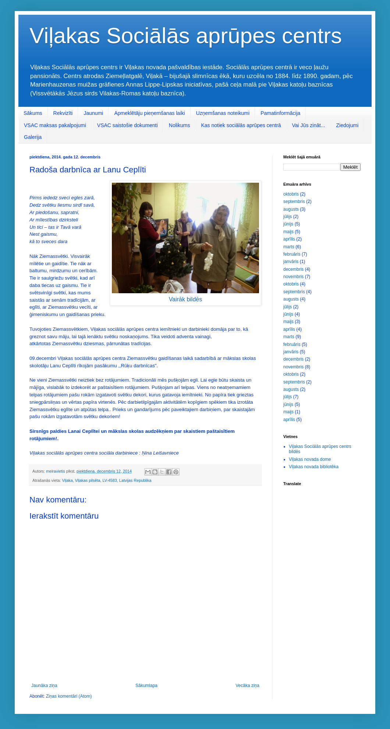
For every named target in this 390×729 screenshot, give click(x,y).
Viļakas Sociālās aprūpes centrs (185, 35)
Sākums (33, 113)
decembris (293, 269)
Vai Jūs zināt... (308, 125)
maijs (288, 231)
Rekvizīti (63, 113)
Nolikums (179, 125)
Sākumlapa (146, 685)
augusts (291, 209)
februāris (292, 254)
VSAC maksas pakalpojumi (55, 125)
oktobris (291, 194)
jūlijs (287, 216)
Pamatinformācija (280, 113)
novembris (293, 276)
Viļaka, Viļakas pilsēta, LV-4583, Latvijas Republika (106, 480)
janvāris (290, 261)
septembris (294, 201)
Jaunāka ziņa (44, 685)
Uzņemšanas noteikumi (223, 113)
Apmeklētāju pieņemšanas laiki (149, 113)
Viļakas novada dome (310, 459)
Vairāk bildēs (185, 299)
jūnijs (288, 224)
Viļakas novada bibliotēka (313, 466)
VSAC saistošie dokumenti (127, 125)
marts (288, 246)
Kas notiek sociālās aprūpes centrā (241, 125)
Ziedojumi (347, 125)
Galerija (33, 137)
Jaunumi (93, 113)
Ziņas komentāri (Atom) (69, 696)
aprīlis (289, 239)
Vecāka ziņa (247, 685)
